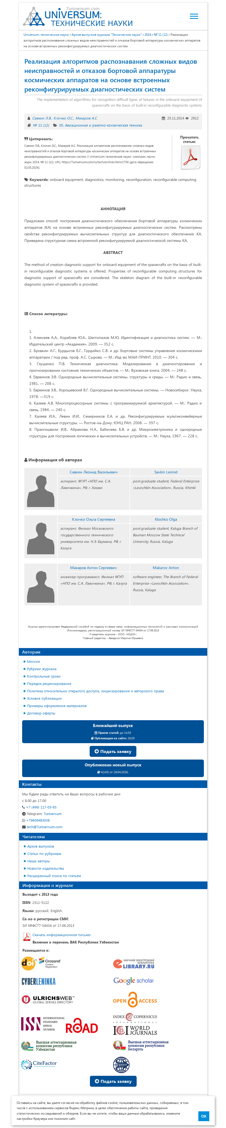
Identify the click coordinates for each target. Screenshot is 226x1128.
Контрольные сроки (44, 676)
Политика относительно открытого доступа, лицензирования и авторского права (95, 690)
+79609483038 (36, 820)
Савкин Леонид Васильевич (94, 471)
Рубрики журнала (42, 668)
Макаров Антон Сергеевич (93, 567)
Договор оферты (41, 713)
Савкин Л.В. (41, 118)
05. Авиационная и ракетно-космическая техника (100, 125)
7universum (41, 813)
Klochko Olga (166, 519)
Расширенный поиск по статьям (54, 875)
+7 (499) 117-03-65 (39, 807)
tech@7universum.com (42, 826)
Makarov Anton (166, 567)
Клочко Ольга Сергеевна (93, 519)
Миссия (33, 661)
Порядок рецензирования (49, 683)
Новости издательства (45, 868)
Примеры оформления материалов (57, 705)
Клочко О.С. (63, 118)
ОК (203, 1116)
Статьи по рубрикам (44, 853)
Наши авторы (38, 861)
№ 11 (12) (41, 125)
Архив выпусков (40, 846)
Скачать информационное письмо (62, 934)
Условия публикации (44, 698)
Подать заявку (113, 751)
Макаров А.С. (86, 118)
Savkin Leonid (165, 471)
